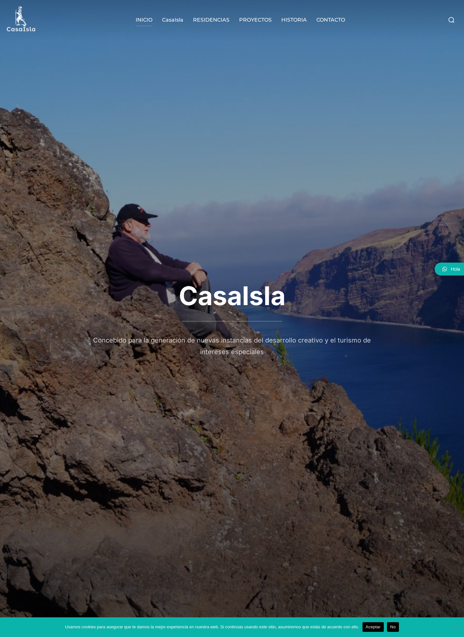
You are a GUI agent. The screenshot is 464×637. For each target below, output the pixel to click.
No (393, 626)
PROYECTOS (255, 20)
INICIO (144, 20)
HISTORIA (294, 20)
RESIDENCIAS (211, 20)
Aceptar (373, 626)
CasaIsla (172, 20)
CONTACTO (330, 20)
